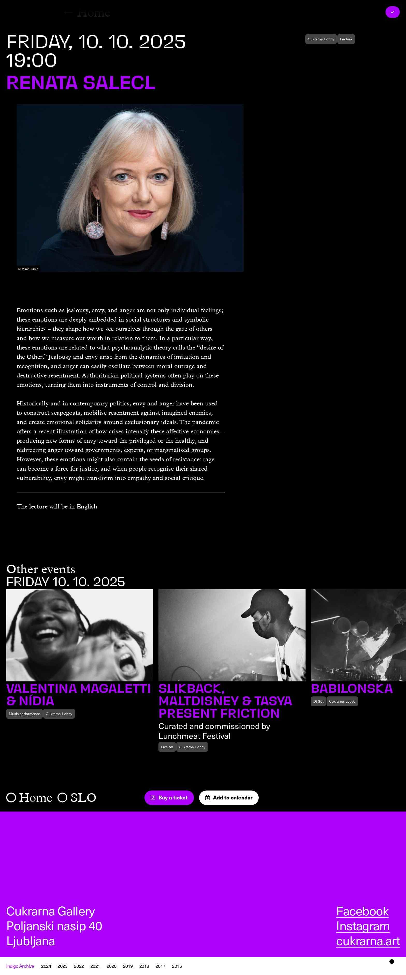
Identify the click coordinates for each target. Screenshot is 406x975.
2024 (46, 966)
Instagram (363, 925)
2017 (160, 966)
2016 (177, 966)
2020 (112, 966)
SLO (83, 797)
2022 (79, 966)
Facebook (362, 910)
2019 (128, 966)
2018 (144, 966)
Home (35, 797)
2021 (95, 966)
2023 (62, 966)
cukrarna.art (368, 940)
